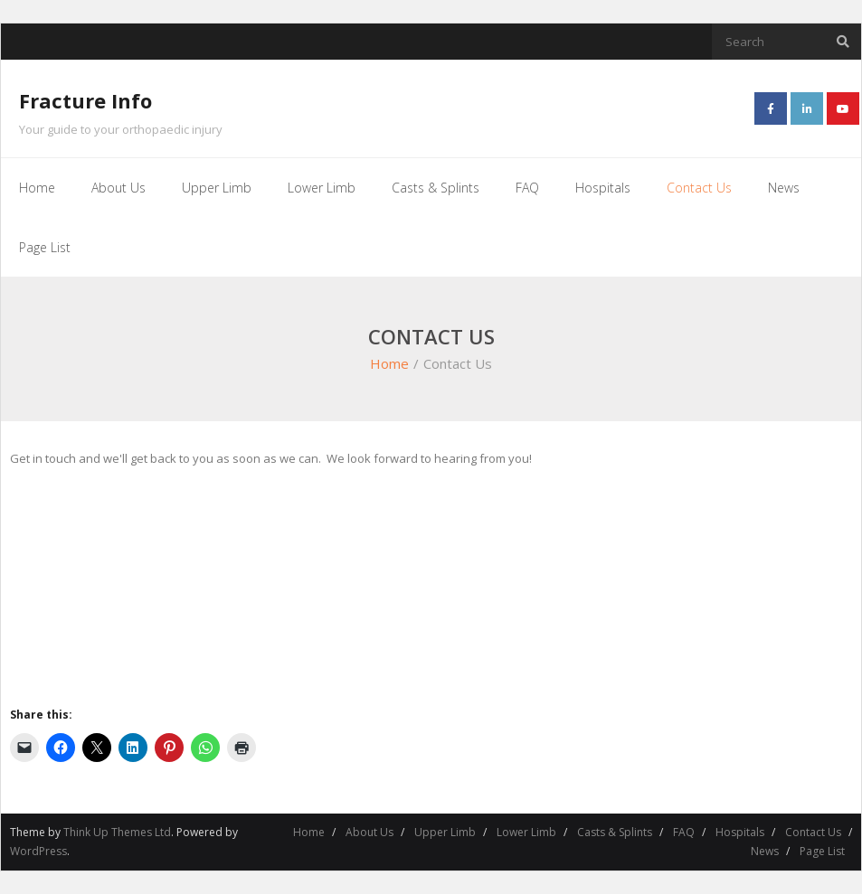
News (765, 851)
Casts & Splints (614, 832)
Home (389, 363)
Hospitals (739, 832)
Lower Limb (526, 832)
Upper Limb (445, 832)
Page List (822, 851)
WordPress (38, 851)
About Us (369, 832)
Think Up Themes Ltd (117, 832)
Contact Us (813, 832)
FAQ (684, 832)
